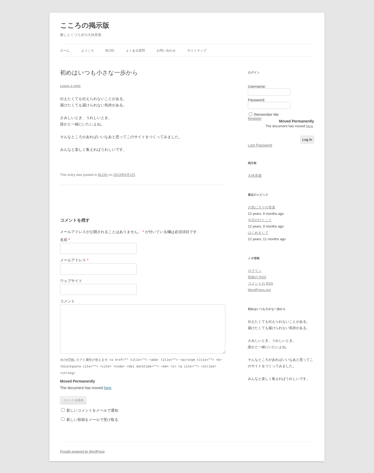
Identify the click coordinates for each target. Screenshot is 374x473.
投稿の (257, 277)
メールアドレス (74, 260)
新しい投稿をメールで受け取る (92, 419)
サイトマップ (196, 50)
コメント (67, 301)
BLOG (110, 50)
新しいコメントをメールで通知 (92, 409)
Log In (307, 140)
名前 (65, 240)
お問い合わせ (166, 50)
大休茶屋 (255, 176)
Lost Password (260, 145)
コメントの (260, 283)
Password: (256, 100)
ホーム (65, 50)
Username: (257, 86)
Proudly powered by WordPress (82, 451)
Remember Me (266, 114)
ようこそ (87, 50)
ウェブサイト (71, 281)
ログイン (255, 271)
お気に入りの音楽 (261, 207)
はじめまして (258, 233)
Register (255, 118)
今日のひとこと (260, 220)
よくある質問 (135, 50)
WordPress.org (259, 290)
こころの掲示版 (84, 25)
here (107, 387)
